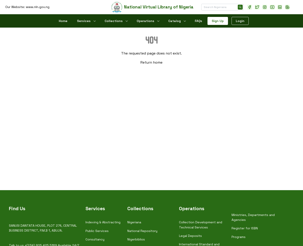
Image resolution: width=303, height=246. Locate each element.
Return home (151, 62)
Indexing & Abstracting (102, 222)
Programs (239, 237)
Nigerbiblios (136, 239)
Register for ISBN (245, 228)
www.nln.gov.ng (37, 7)
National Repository (142, 231)
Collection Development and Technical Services (200, 224)
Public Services (97, 231)
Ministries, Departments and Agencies (253, 217)
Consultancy (94, 239)
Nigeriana (134, 222)
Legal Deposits (190, 236)
